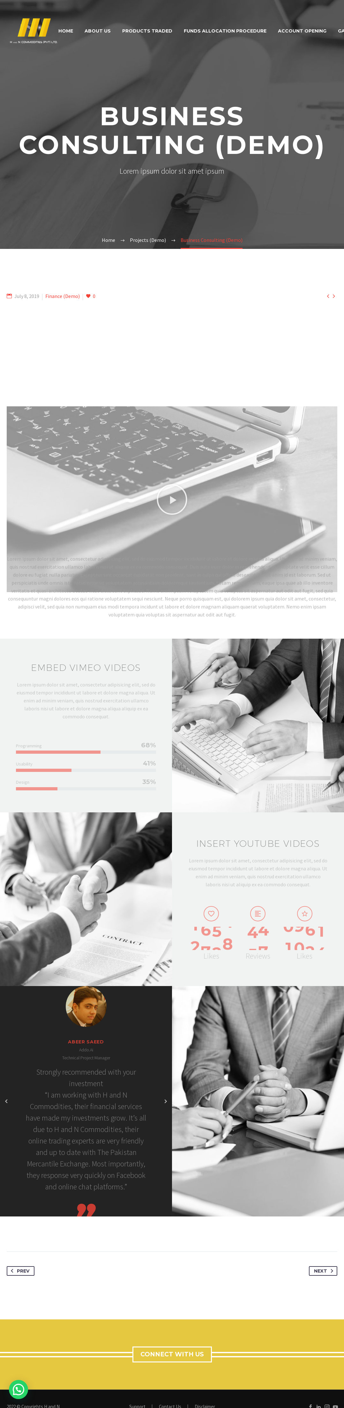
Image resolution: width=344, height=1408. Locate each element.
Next (325, 1271)
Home (65, 31)
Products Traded (147, 31)
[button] (172, 595)
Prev (18, 1271)
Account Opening (302, 31)
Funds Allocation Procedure (225, 31)
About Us (98, 31)
